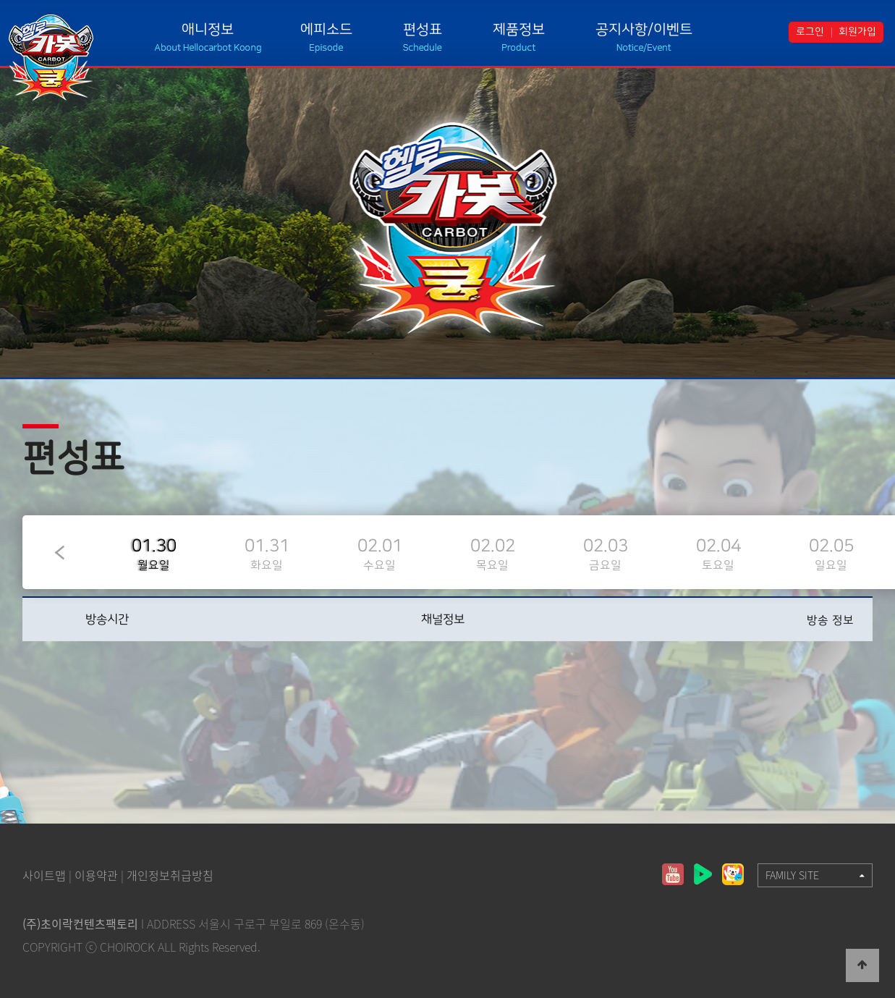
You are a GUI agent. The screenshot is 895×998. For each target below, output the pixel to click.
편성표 (422, 29)
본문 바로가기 (0, 0)
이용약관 (96, 875)
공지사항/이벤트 (643, 29)
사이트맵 (44, 875)
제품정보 (519, 29)
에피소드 (326, 29)
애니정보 (208, 29)
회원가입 (857, 32)
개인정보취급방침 (170, 875)
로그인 (810, 32)
